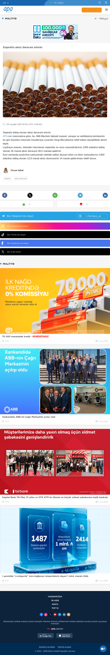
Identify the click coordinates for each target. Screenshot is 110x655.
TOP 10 (55, 608)
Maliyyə (104, 18)
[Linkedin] (64, 615)
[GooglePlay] (46, 636)
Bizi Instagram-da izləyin (14, 226)
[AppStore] (64, 636)
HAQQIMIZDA (55, 596)
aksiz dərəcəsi (21, 178)
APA (5, 136)
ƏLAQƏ (55, 600)
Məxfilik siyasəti (64, 647)
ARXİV (55, 604)
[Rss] (68, 615)
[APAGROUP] (55, 629)
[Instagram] (46, 615)
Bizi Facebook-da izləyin (14, 243)
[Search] (99, 3)
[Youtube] (55, 615)
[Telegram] (59, 615)
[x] (50, 615)
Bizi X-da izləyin (11, 251)
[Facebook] (41, 615)
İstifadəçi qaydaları (47, 647)
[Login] (106, 2)
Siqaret (7, 178)
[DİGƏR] (106, 10)
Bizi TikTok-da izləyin (13, 234)
